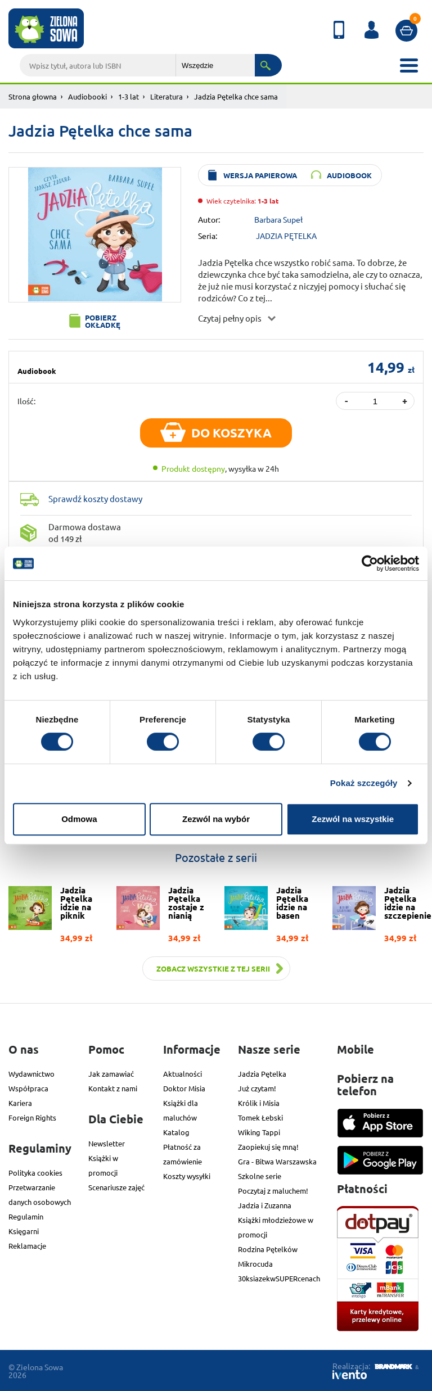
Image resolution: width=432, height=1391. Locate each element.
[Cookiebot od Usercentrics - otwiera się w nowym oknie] (370, 563)
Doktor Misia (184, 1088)
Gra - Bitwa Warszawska (277, 1161)
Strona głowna (32, 96)
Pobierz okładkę (102, 321)
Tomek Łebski (260, 1117)
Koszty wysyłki (186, 1176)
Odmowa (79, 819)
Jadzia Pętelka (262, 1073)
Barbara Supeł (278, 219)
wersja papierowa (260, 175)
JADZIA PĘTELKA (286, 236)
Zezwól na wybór (216, 819)
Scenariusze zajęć (116, 1187)
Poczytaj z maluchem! (273, 1190)
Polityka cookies (35, 1172)
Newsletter (106, 1143)
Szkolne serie (259, 1176)
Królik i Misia (259, 1103)
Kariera (20, 1103)
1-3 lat (128, 96)
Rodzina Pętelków (268, 1249)
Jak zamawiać (111, 1073)
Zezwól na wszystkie (353, 819)
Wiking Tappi (259, 1132)
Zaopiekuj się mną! (268, 1146)
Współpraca (28, 1088)
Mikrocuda (255, 1263)
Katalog (176, 1132)
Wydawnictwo (31, 1073)
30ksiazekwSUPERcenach (279, 1278)
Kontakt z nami (112, 1088)
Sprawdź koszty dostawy (95, 498)
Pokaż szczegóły (364, 783)
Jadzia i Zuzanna (264, 1205)
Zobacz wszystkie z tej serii (213, 968)
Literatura (166, 96)
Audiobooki (87, 96)
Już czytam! (257, 1088)
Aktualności (182, 1073)
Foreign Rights (32, 1117)
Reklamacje (27, 1245)
